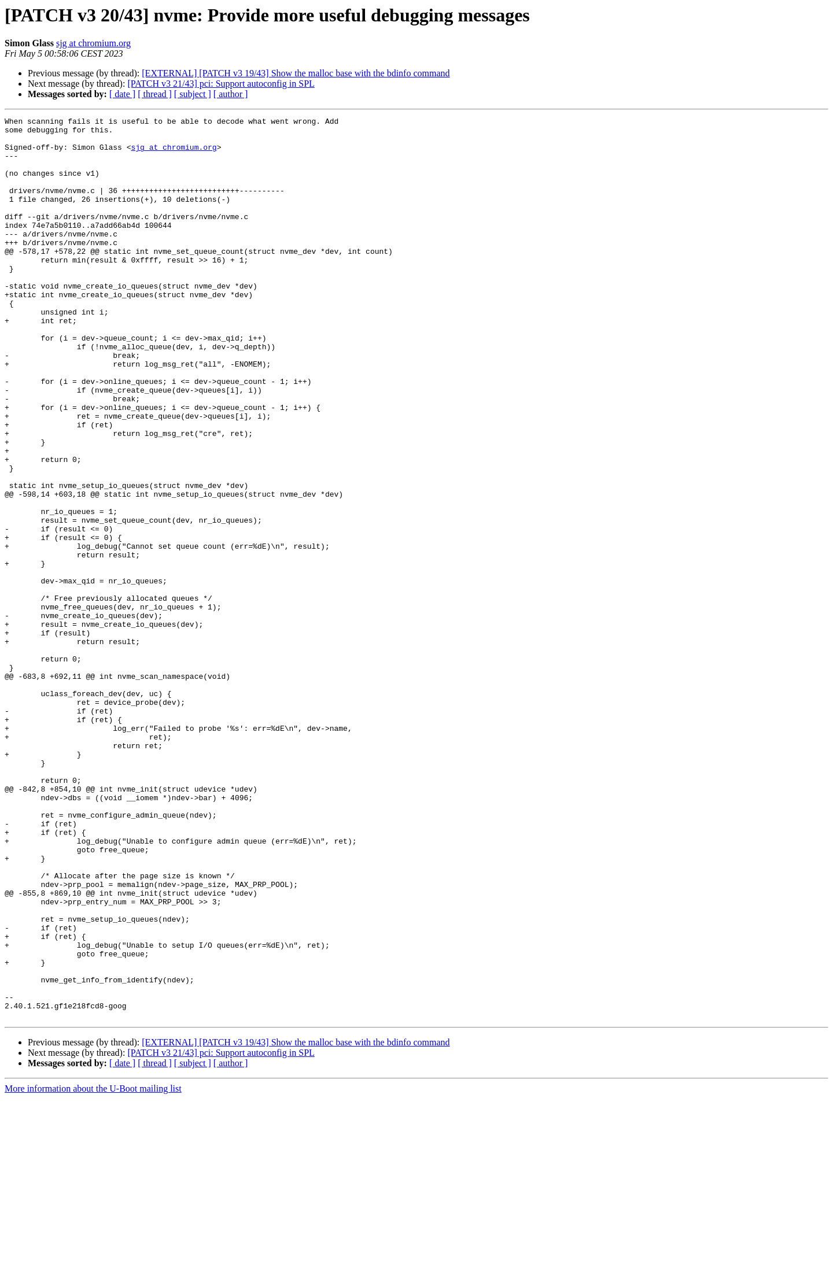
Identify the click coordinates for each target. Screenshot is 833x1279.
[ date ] (122, 94)
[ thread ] (155, 94)
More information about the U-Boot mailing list (93, 1269)
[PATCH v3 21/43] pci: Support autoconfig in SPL (220, 83)
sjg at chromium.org (93, 43)
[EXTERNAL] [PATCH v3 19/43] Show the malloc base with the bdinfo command (295, 73)
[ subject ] (192, 94)
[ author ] (230, 94)
